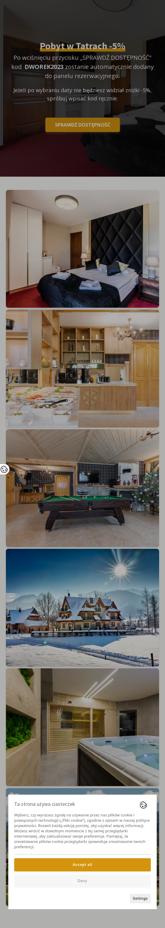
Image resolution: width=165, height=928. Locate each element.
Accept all (83, 865)
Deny (82, 881)
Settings (140, 898)
